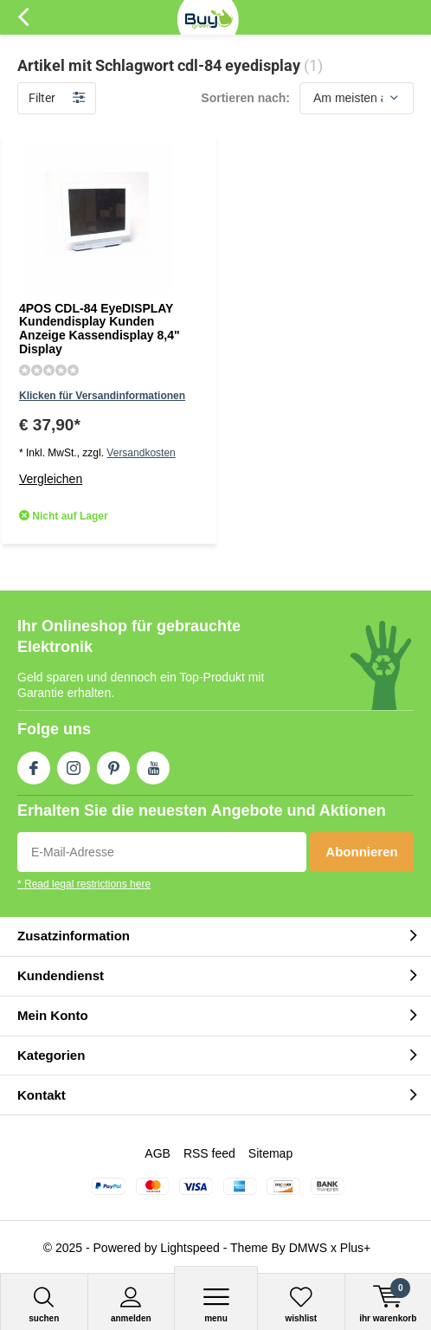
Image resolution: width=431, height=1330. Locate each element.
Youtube (153, 764)
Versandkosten (140, 453)
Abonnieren (361, 851)
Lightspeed (190, 1248)
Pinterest (113, 764)
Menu (216, 1304)
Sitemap (270, 1153)
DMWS (308, 1248)
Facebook (33, 764)
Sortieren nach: (245, 98)
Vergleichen (50, 479)
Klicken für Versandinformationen (102, 396)
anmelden (131, 1304)
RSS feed (209, 1153)
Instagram (73, 764)
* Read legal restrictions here (84, 884)
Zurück (23, 17)
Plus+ (355, 1248)
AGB (157, 1153)
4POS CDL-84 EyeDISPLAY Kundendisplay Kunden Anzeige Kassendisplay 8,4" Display (99, 328)
